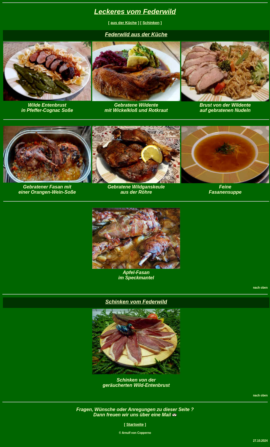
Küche (159, 34)
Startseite (134, 424)
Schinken (151, 22)
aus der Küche (124, 22)
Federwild (159, 11)
